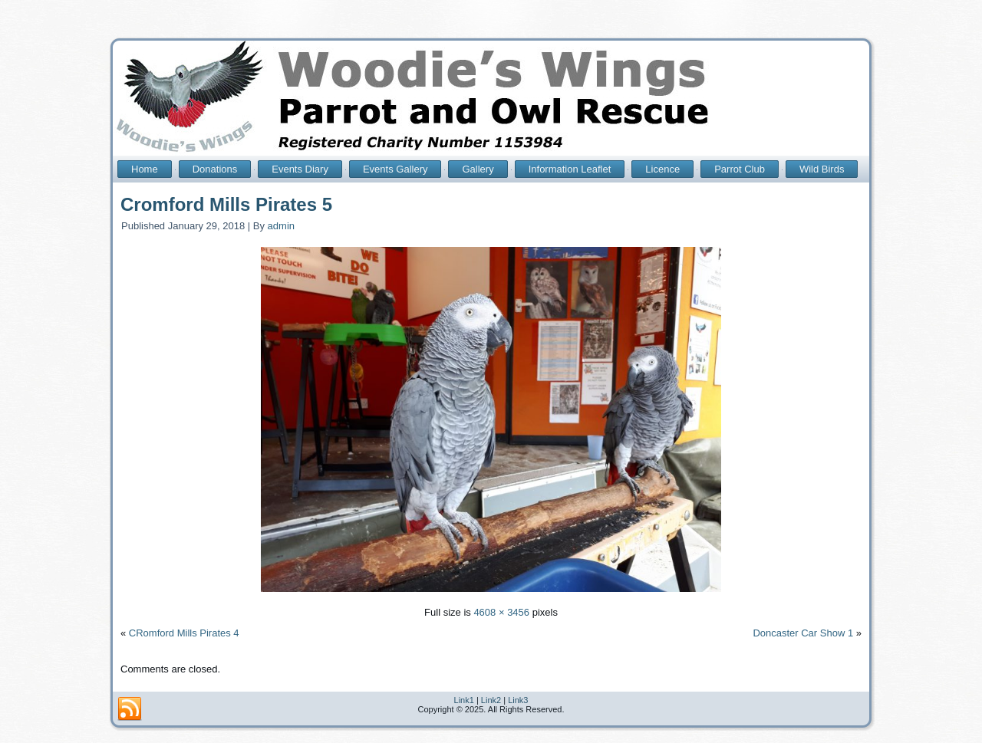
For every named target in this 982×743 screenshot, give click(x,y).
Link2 (491, 700)
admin (281, 226)
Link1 (464, 700)
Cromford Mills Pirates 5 (226, 204)
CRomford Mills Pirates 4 (184, 633)
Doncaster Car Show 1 (803, 633)
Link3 (518, 700)
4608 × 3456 (501, 612)
